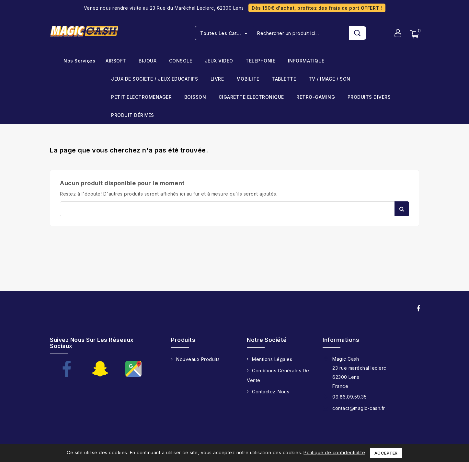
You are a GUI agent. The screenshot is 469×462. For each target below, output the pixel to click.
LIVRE (217, 79)
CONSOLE (180, 61)
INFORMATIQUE (306, 61)
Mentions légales (272, 359)
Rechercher (402, 208)
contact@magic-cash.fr (358, 408)
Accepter (386, 453)
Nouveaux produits (198, 359)
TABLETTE (284, 79)
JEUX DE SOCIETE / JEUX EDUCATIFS (154, 79)
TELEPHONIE (260, 61)
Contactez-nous (270, 391)
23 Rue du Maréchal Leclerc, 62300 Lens (197, 8)
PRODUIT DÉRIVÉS (132, 115)
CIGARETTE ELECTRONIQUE (251, 97)
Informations (341, 340)
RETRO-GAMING (315, 97)
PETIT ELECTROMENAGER (141, 97)
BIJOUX (147, 61)
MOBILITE (247, 79)
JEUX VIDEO (219, 61)
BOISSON (195, 97)
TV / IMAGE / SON (329, 79)
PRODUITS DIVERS (369, 97)
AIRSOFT (116, 61)
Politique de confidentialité (334, 452)
